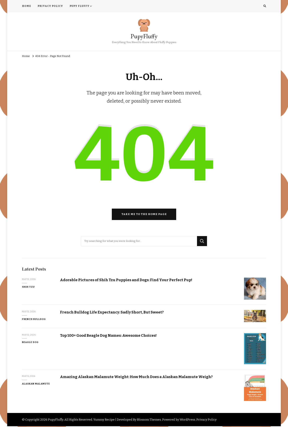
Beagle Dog (30, 343)
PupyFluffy (144, 36)
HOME (26, 6)
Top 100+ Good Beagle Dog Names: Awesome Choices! (109, 336)
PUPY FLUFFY (79, 6)
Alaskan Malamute (36, 384)
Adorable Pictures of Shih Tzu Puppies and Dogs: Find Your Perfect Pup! (127, 280)
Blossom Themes (149, 420)
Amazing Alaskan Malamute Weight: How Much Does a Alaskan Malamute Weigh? (137, 377)
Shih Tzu (28, 287)
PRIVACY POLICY (50, 6)
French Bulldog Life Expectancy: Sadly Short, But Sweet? (112, 312)
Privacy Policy (206, 420)
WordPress (187, 420)
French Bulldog (34, 319)
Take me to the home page (144, 214)
